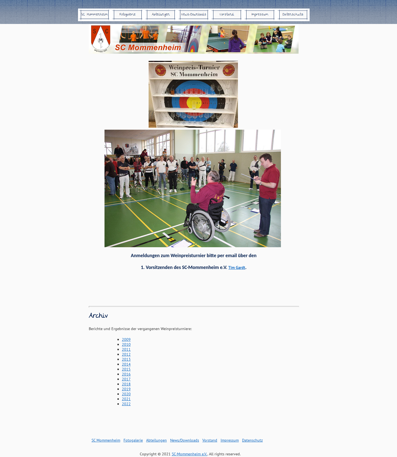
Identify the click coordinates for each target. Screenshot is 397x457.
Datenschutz (252, 440)
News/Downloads (184, 440)
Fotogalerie (133, 440)
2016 (126, 374)
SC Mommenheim (106, 440)
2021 (126, 398)
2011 (126, 349)
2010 (126, 344)
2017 (126, 379)
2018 (126, 384)
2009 (126, 339)
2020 (126, 393)
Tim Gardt (236, 267)
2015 (126, 369)
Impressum (230, 440)
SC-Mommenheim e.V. (189, 453)
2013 (126, 359)
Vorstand (209, 440)
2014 (126, 364)
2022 (126, 403)
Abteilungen (156, 440)
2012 (126, 354)
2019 (126, 389)
